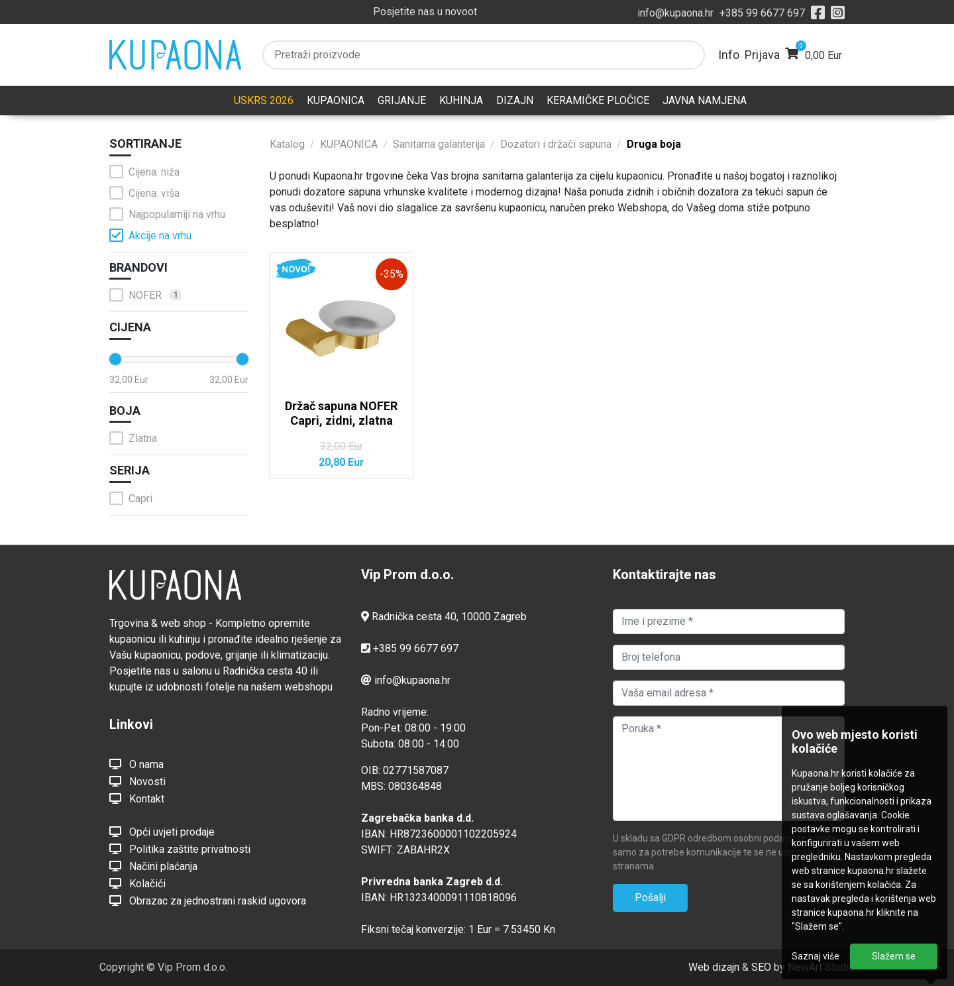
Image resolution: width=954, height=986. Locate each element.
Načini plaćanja (153, 866)
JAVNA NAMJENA (704, 100)
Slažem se (894, 956)
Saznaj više (815, 956)
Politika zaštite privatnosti (179, 849)
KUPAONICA (335, 100)
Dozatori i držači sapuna (555, 144)
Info (728, 55)
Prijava (762, 55)
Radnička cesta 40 (414, 616)
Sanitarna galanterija (439, 144)
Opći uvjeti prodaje (162, 831)
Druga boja (654, 144)
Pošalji (650, 897)
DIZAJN (514, 100)
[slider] (115, 359)
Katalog (287, 144)
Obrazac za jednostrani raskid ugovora (207, 900)
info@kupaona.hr (675, 13)
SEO (761, 967)
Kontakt (136, 798)
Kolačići (137, 883)
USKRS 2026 (263, 100)
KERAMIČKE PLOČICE (598, 100)
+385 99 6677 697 (762, 13)
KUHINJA (461, 100)
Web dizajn (713, 967)
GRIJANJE (402, 100)
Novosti (137, 781)
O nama (136, 764)
